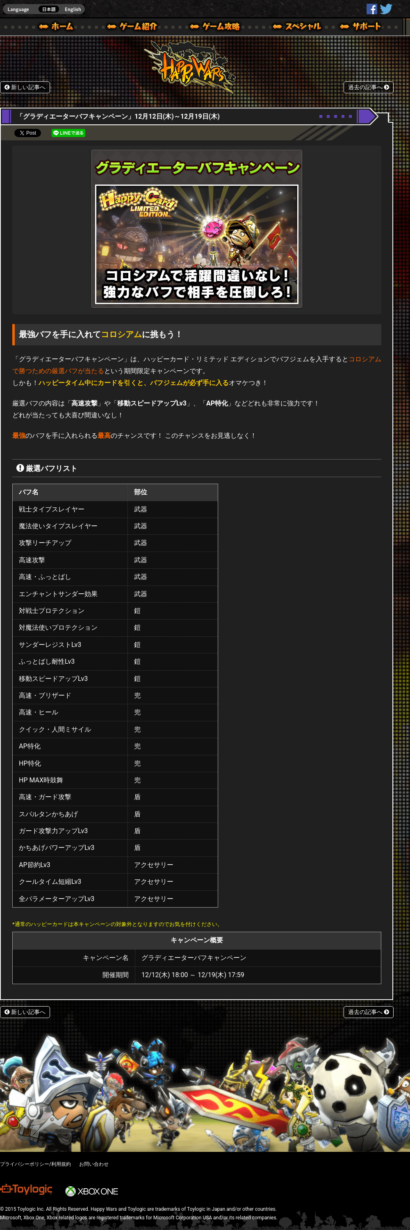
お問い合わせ (94, 1164)
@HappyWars (385, 9)
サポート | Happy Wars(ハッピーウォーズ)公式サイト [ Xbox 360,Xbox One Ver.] (361, 27)
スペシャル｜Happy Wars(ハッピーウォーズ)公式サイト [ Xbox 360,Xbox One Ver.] (285, 27)
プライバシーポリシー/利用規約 (35, 1164)
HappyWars (371, 9)
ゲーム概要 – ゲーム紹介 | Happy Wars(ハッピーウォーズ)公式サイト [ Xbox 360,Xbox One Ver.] (135, 27)
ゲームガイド (210, 27)
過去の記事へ (368, 87)
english (44, 9)
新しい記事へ (25, 87)
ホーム (59, 27)
